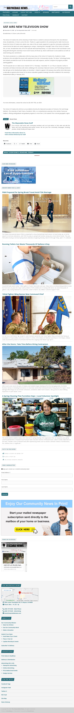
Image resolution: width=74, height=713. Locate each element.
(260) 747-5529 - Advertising (12, 611)
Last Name (4, 487)
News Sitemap (5, 702)
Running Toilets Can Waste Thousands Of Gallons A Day (25, 244)
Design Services (7, 673)
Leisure (15, 12)
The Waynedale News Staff (23, 30)
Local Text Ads (26, 12)
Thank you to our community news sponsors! (37, 95)
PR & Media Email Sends (10, 670)
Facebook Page (5, 684)
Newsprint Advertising (10, 665)
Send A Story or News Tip (14, 453)
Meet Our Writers (8, 625)
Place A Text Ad (9, 456)
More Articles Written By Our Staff (15, 134)
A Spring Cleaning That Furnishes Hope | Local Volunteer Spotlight (30, 396)
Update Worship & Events (10, 641)
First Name (4, 479)
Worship (16, 15)
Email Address (5, 472)
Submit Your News (7, 634)
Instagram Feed (6, 687)
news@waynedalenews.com (12, 613)
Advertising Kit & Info (7, 663)
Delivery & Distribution (8, 659)
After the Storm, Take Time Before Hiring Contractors (25, 344)
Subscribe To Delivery (7, 645)
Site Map (4, 698)
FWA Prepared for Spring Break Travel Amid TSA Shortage (26, 192)
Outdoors (66, 12)
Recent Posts (13, 119)
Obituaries (56, 12)
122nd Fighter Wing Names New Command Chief (23, 294)
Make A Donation (8, 630)
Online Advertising (8, 668)
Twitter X (4, 691)
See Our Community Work (11, 627)
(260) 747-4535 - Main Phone (12, 609)
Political (6, 15)
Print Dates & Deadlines (8, 656)
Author (6, 119)
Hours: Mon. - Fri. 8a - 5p (11, 604)
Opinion (46, 12)
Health (37, 12)
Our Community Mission (8, 623)
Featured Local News (10, 22)
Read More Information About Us (15, 133)
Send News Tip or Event (10, 636)
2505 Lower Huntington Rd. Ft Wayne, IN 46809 (18, 602)
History (25, 15)
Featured (6, 12)
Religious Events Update (13, 459)
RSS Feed (4, 695)
